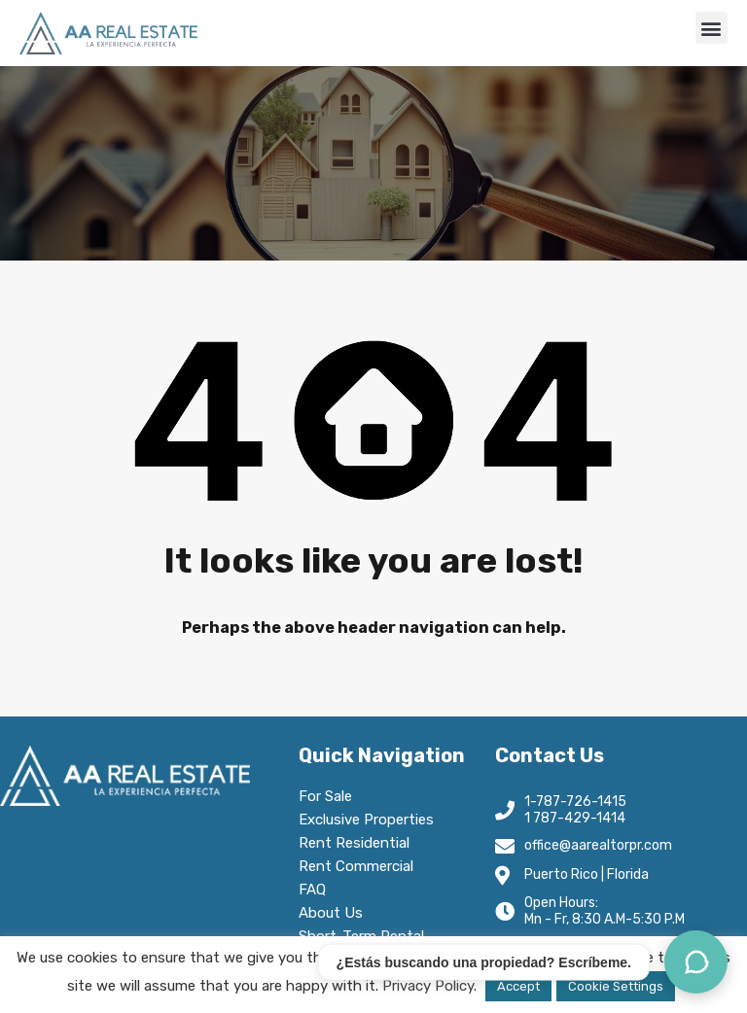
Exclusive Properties (366, 819)
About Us (336, 913)
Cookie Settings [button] (615, 986)
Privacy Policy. (429, 986)
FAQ (312, 889)
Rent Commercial (361, 866)
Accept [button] (518, 986)
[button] (711, 28)
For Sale (325, 796)
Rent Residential (359, 843)
